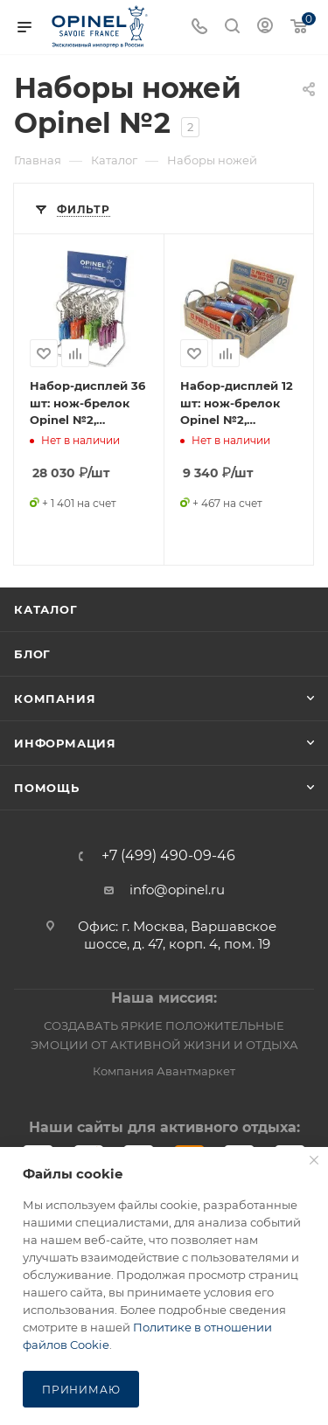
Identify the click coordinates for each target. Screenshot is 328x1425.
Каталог (46, 609)
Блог (32, 654)
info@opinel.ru (177, 889)
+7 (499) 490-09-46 (168, 856)
